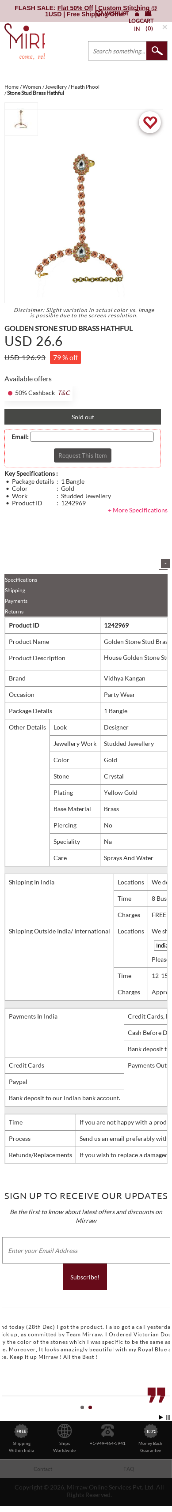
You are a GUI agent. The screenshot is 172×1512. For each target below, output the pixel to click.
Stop (168, 1417)
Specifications (21, 579)
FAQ (128, 1469)
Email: (20, 437)
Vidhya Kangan (124, 678)
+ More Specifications (138, 510)
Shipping (15, 590)
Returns (14, 611)
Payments (16, 601)
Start (161, 1417)
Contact (43, 1469)
